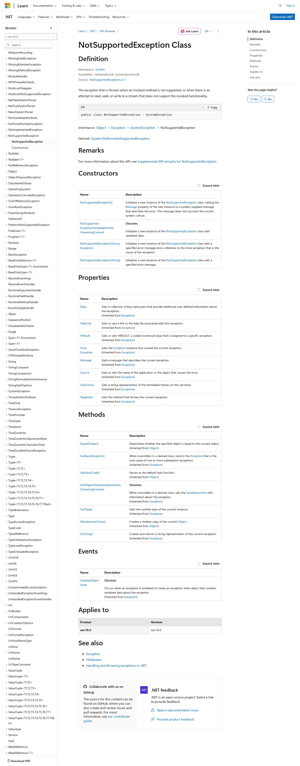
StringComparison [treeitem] (19, 349)
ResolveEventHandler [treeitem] (21, 260)
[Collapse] (51, 28)
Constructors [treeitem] (20, 123)
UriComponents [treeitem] (18, 592)
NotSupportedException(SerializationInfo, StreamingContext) (97, 227)
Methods (255, 61)
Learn (81, 31)
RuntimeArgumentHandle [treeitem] (24, 266)
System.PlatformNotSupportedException (120, 138)
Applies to (256, 72)
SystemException (143, 127)
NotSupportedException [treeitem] (27, 117)
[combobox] (31, 36)
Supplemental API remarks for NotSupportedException (177, 161)
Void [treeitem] (11, 716)
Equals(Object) (89, 444)
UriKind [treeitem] (13, 622)
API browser (107, 31)
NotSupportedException (181, 202)
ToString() (86, 534)
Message (131, 207)
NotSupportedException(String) (100, 260)
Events (254, 66)
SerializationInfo (196, 493)
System (100, 69)
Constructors (258, 50)
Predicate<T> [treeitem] (17, 206)
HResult (85, 336)
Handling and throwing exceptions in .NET (116, 665)
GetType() (86, 509)
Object (101, 127)
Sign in (290, 5)
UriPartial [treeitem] (14, 634)
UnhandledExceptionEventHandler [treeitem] (30, 575)
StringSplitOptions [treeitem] (20, 361)
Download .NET (282, 17)
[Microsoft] (7, 5)
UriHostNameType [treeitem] (19, 616)
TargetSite (86, 397)
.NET (92, 31)
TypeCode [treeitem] (14, 503)
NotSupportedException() (96, 202)
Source (84, 372)
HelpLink (85, 323)
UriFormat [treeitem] (14, 604)
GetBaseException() (92, 456)
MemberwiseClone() (92, 522)
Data (83, 307)
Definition (256, 39)
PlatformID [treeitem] (15, 194)
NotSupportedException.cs (107, 80)
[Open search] (280, 5)
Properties (256, 55)
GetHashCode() (90, 473)
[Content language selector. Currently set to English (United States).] (24, 760)
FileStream (93, 659)
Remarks (255, 44)
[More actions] (218, 31)
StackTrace (87, 385)
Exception (118, 127)
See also (255, 77)
